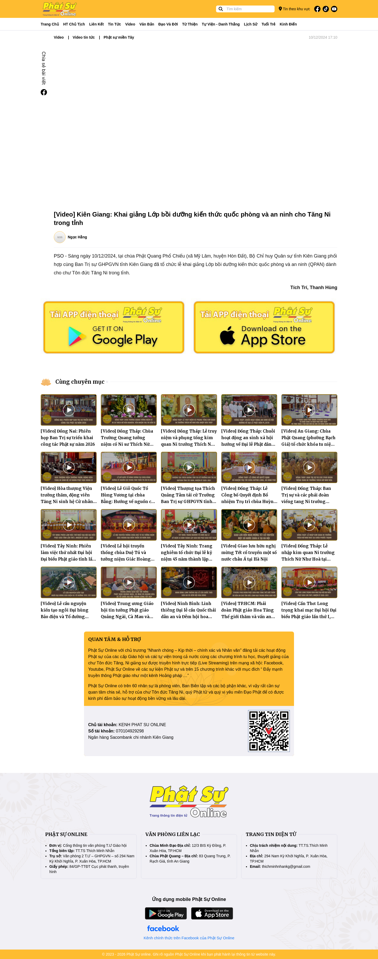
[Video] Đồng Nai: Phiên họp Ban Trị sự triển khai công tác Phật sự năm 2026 (68, 438)
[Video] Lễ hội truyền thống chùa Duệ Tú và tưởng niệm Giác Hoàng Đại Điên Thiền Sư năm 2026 (126, 559)
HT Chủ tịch (74, 24)
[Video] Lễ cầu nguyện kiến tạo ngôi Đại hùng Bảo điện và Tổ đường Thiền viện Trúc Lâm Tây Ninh (67, 616)
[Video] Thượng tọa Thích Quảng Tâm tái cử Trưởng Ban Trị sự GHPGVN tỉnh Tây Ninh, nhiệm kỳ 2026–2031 (188, 501)
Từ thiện (190, 24)
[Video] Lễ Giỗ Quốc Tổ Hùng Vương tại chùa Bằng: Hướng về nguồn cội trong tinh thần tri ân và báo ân (128, 501)
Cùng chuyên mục (79, 381)
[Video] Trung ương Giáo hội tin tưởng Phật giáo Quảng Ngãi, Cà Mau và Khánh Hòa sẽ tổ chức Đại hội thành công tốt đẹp (127, 616)
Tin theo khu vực (294, 9)
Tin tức (114, 24)
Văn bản (146, 24)
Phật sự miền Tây (119, 37)
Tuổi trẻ (268, 24)
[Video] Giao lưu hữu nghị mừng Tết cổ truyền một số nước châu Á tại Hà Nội (249, 552)
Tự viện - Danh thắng (221, 24)
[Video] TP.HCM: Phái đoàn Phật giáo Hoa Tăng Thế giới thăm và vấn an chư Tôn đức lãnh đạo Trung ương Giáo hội (247, 616)
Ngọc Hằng (77, 237)
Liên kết (96, 24)
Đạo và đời (168, 24)
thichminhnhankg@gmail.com (286, 866)
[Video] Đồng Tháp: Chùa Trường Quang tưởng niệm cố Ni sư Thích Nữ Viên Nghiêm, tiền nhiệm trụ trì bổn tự (127, 444)
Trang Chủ (50, 24)
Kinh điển (288, 24)
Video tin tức (84, 37)
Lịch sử (250, 24)
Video (130, 24)
